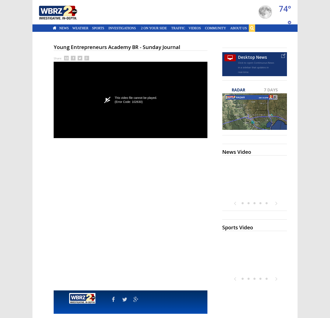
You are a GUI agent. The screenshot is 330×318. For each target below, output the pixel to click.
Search (252, 28)
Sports (98, 28)
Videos (195, 28)
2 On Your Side (154, 28)
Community (215, 28)
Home (54, 28)
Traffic (178, 28)
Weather (80, 28)
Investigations (122, 28)
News (64, 28)
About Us (238, 28)
